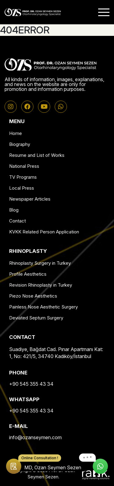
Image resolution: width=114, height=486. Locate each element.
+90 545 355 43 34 (31, 383)
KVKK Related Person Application (44, 232)
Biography (19, 144)
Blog (14, 210)
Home (15, 133)
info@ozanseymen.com (35, 437)
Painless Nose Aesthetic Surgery (43, 307)
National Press (24, 166)
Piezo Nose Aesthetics (33, 296)
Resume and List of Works (36, 155)
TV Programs (23, 177)
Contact (17, 221)
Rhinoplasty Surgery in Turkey (40, 263)
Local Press (21, 188)
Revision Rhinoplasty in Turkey (40, 285)
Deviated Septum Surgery (36, 318)
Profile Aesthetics (28, 274)
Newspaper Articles (29, 199)
